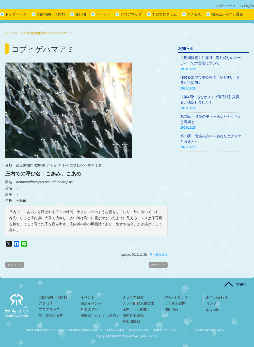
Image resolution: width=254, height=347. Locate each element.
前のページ (15, 264)
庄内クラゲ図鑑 (134, 309)
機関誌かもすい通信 (227, 14)
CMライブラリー (177, 297)
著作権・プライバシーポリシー (171, 330)
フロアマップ (131, 14)
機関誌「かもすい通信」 (100, 315)
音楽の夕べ (89, 309)
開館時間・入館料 (51, 14)
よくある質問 (175, 303)
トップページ (15, 14)
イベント (103, 14)
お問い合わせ (226, 6)
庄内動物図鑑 (158, 255)
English (249, 6)
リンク (211, 303)
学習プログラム (164, 14)
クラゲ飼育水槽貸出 (138, 303)
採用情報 (171, 309)
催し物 (80, 14)
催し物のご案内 (51, 315)
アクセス (194, 14)
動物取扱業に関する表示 (210, 330)
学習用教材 (131, 322)
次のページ (158, 264)
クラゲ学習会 (133, 297)
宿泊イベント (91, 303)
